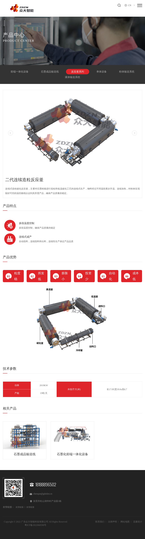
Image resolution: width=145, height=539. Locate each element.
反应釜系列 (77, 71)
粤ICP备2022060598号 (35, 525)
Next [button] (134, 133)
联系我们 (99, 521)
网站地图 (125, 521)
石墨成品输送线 (50, 71)
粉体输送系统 (126, 71)
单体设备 (101, 71)
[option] (72, 133)
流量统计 (137, 521)
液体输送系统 (72, 77)
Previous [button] (10, 133)
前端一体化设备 (19, 71)
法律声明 (112, 521)
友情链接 (20, 507)
